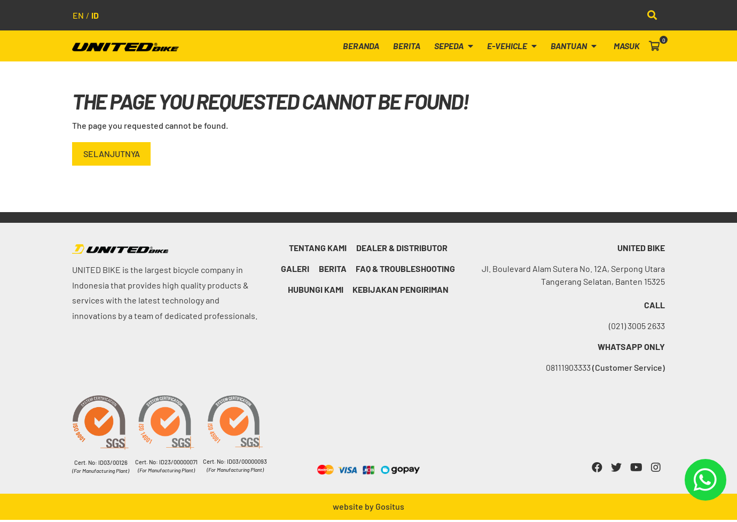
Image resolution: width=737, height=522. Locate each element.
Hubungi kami (315, 291)
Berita (414, 47)
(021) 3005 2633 (637, 328)
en (78, 15)
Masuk (628, 47)
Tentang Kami (318, 250)
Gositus (389, 508)
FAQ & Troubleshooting (407, 271)
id (95, 15)
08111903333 (605, 369)
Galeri (295, 271)
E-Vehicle (517, 47)
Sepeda (460, 47)
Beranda (370, 47)
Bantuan (577, 47)
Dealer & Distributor (402, 250)
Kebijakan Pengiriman (402, 291)
